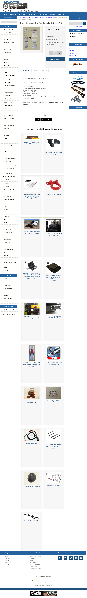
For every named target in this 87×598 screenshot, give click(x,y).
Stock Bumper (49, 17)
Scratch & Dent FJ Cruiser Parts (9, 263)
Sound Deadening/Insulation (9, 193)
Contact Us (32, 14)
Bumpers (5, 46)
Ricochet (31, 17)
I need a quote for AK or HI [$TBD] (56, 45)
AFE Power (5, 216)
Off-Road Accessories (8, 112)
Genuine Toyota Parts (8, 79)
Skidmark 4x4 (6, 179)
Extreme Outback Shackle (54, 194)
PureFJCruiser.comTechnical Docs (8, 314)
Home (69, 11)
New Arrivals (8, 562)
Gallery (73, 36)
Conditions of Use (7, 288)
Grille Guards (6, 82)
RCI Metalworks (7, 151)
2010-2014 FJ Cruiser (8, 176)
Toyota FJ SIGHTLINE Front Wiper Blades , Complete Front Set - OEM (31, 364)
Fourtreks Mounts (7, 232)
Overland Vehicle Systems (9, 245)
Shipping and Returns (35, 556)
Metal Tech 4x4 (6, 239)
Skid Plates (25, 17)
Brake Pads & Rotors (8, 42)
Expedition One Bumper (9, 165)
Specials (52, 14)
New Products (42, 14)
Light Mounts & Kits (7, 98)
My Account (33, 562)
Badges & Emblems (7, 36)
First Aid (5, 72)
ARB (4, 138)
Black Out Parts (6, 39)
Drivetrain (5, 59)
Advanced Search (78, 26)
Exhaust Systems (7, 65)
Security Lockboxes (7, 131)
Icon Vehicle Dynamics (8, 145)
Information (22, 14)
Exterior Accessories (7, 69)
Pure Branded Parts (7, 29)
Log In (75, 11)
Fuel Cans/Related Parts (8, 75)
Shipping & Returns (7, 282)
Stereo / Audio (6, 196)
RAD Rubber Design (7, 249)
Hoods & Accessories (8, 89)
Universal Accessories (8, 212)
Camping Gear (6, 52)
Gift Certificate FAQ (7, 298)
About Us (13, 14)
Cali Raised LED (7, 226)
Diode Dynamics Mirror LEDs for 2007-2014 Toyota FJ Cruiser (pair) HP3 (32, 196)
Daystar (5, 141)
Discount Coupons (34, 566)
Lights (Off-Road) (7, 102)
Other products (72, 68)
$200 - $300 (72, 53)
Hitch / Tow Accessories (8, 85)
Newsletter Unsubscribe (8, 301)
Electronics (5, 62)
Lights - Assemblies (7, 105)
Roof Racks (5, 128)
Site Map (5, 295)
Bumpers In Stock (7, 49)
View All (7, 564)
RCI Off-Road (6, 252)
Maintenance (6, 108)
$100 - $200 (72, 52)
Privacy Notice (6, 285)
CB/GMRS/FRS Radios (8, 55)
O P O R (5, 148)
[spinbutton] (55, 53)
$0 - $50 (71, 48)
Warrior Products (7, 259)
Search (78, 18)
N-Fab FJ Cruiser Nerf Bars (31, 521)
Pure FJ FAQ (74, 39)
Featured (7, 558)
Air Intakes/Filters (7, 32)
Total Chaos (6, 183)
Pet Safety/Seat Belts (8, 118)
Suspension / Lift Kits (8, 199)
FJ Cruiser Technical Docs (77, 33)
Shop (5, 14)
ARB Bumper (7, 161)
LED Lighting (6, 95)
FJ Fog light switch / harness (32, 443)
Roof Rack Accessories (8, 125)
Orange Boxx (6, 242)
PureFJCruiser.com (47, 576)
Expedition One (6, 229)
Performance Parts (7, 115)
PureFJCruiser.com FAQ (8, 309)
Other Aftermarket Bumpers (8, 169)
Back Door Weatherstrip (53, 485)
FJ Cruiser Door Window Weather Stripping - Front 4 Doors (53, 446)
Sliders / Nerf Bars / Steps (9, 189)
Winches (5, 209)
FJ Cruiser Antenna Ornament (31, 486)
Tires (4, 203)
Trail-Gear (5, 186)
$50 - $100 (71, 50)
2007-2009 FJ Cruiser (39, 17)
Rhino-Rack (5, 255)
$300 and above (72, 55)
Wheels (4, 206)
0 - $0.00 (83, 11)
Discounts (61, 14)
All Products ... (6, 270)
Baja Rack (5, 222)
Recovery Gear (6, 122)
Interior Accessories (7, 92)
